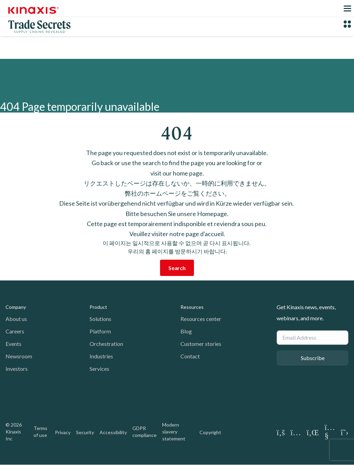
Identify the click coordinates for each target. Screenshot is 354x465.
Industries (101, 356)
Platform (100, 331)
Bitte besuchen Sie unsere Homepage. (177, 213)
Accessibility (113, 432)
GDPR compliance (144, 431)
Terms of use (40, 431)
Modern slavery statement (173, 431)
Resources (192, 307)
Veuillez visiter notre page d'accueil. (177, 234)
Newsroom (19, 356)
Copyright (210, 432)
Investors (17, 368)
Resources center (200, 318)
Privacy (63, 432)
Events (13, 343)
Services (99, 368)
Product (98, 307)
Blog (186, 331)
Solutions (100, 318)
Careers (15, 331)
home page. (188, 173)
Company (16, 307)
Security (85, 432)
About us (16, 318)
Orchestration (106, 343)
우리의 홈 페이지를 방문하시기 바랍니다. (177, 251)
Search (177, 268)
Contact (190, 356)
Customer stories (200, 343)
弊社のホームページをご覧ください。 (177, 193)
